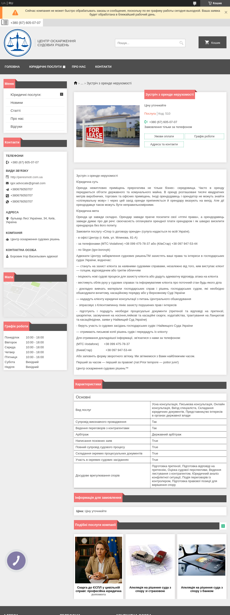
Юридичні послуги (45, 66)
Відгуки (16, 126)
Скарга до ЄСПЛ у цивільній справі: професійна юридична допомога (98, 591)
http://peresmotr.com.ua (27, 177)
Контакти (103, 66)
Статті (16, 110)
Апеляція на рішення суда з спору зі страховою (150, 589)
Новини (17, 103)
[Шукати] (181, 43)
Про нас (79, 66)
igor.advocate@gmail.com (28, 183)
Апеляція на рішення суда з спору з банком (202, 589)
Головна (12, 66)
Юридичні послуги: (26, 95)
